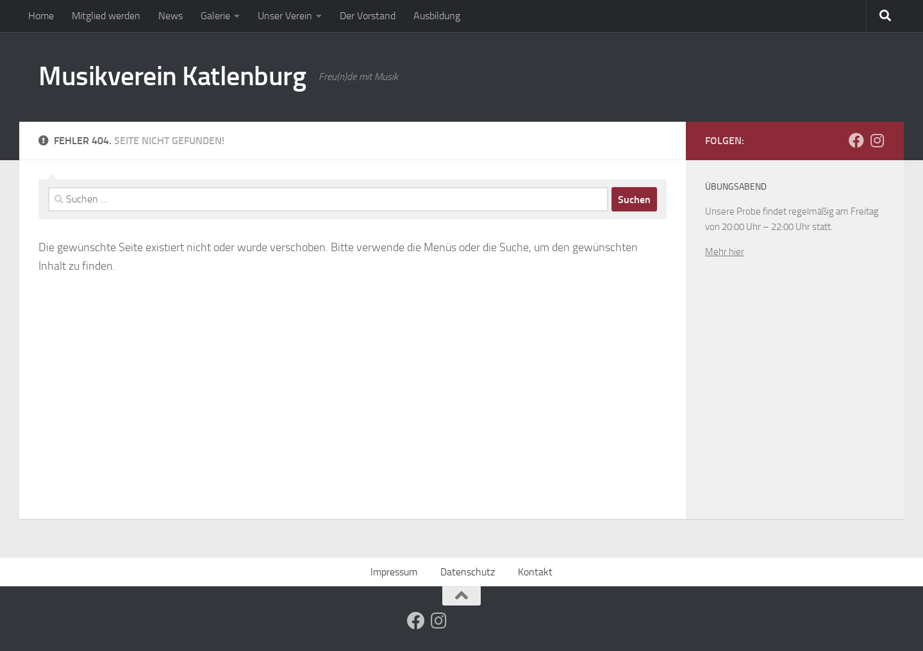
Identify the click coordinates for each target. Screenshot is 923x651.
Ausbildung (436, 16)
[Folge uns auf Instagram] (877, 140)
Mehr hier (724, 252)
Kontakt (535, 572)
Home (41, 16)
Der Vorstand (367, 16)
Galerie (215, 16)
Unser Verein (285, 16)
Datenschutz (467, 572)
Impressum (393, 572)
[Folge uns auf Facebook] (856, 140)
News (170, 16)
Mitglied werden (106, 16)
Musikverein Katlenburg (172, 76)
